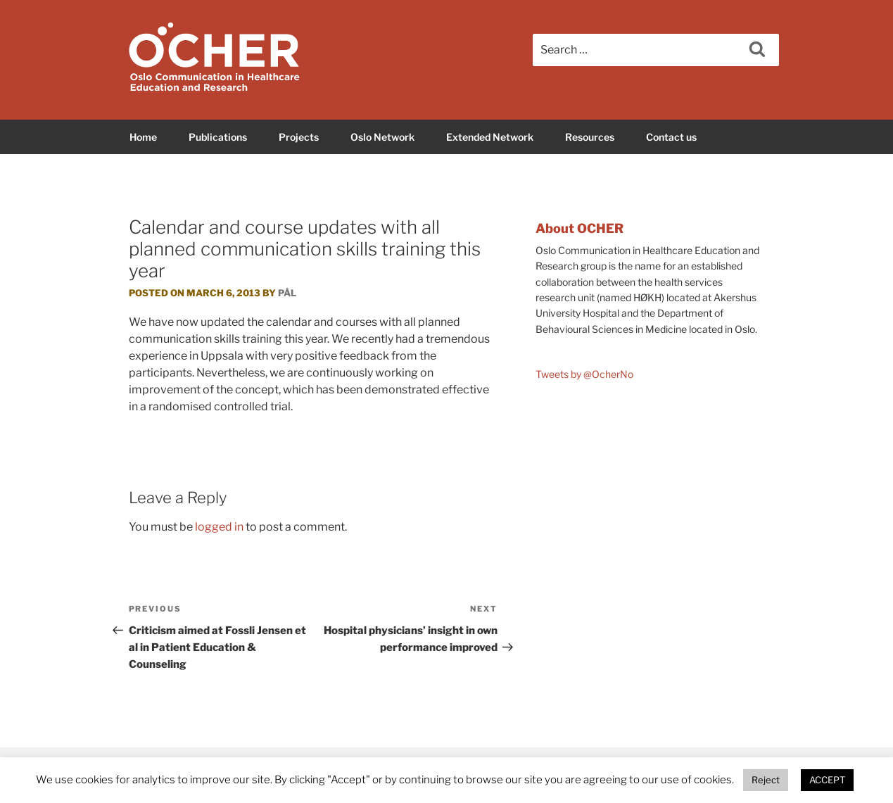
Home (143, 137)
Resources (589, 137)
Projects (299, 137)
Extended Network (489, 137)
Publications (218, 137)
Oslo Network (382, 137)
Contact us (671, 137)
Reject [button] (766, 779)
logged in (219, 526)
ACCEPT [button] (827, 779)
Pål (287, 292)
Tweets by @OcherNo (584, 374)
